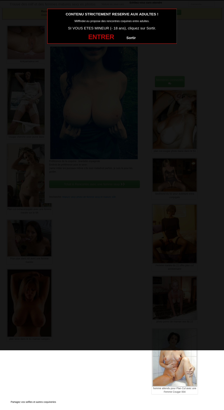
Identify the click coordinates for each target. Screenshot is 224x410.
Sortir (131, 38)
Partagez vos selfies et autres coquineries (33, 402)
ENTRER (101, 36)
